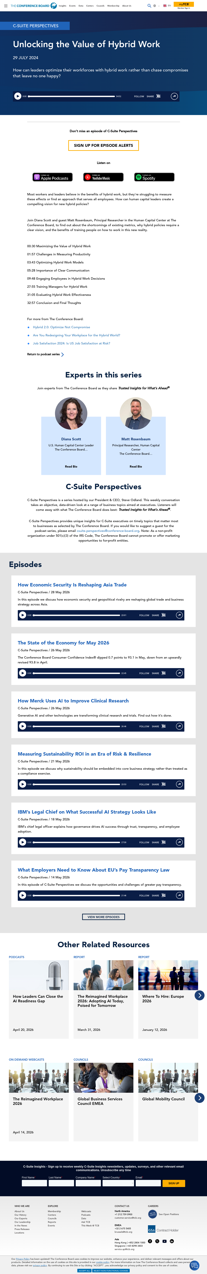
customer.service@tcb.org (128, 1217)
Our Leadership (23, 1222)
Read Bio (71, 466)
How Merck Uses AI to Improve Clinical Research (73, 701)
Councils (100, 5)
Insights (62, 5)
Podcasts (85, 1214)
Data (81, 5)
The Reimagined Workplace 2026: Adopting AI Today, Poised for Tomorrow (103, 1001)
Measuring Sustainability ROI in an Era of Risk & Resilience (84, 754)
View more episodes (104, 917)
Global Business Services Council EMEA (100, 1101)
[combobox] (167, 6)
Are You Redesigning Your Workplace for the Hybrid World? (76, 335)
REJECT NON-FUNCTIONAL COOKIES (111, 1270)
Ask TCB (85, 1222)
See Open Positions (169, 1214)
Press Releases (22, 1229)
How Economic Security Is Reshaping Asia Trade (72, 585)
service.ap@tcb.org (124, 1249)
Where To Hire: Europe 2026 (163, 998)
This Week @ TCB (90, 1225)
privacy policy (40, 1265)
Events (72, 5)
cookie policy (102, 1262)
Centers (90, 5)
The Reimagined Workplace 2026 (38, 1101)
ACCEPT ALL (84, 1270)
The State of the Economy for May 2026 (63, 643)
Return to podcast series (46, 354)
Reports (52, 1222)
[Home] (34, 5)
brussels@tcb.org (123, 1231)
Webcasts (86, 1211)
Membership (113, 5)
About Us (126, 5)
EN (167, 5)
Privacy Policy (23, 1258)
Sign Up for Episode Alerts (103, 145)
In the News (21, 1225)
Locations (19, 1232)
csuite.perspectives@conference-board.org (108, 531)
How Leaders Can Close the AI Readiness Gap (38, 998)
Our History (20, 1214)
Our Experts (21, 1218)
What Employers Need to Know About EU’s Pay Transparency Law (93, 870)
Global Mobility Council (163, 1099)
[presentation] (200, 995)
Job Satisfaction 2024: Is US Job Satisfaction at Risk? (71, 343)
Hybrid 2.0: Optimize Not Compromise (61, 327)
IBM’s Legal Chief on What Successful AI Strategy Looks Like (87, 812)
